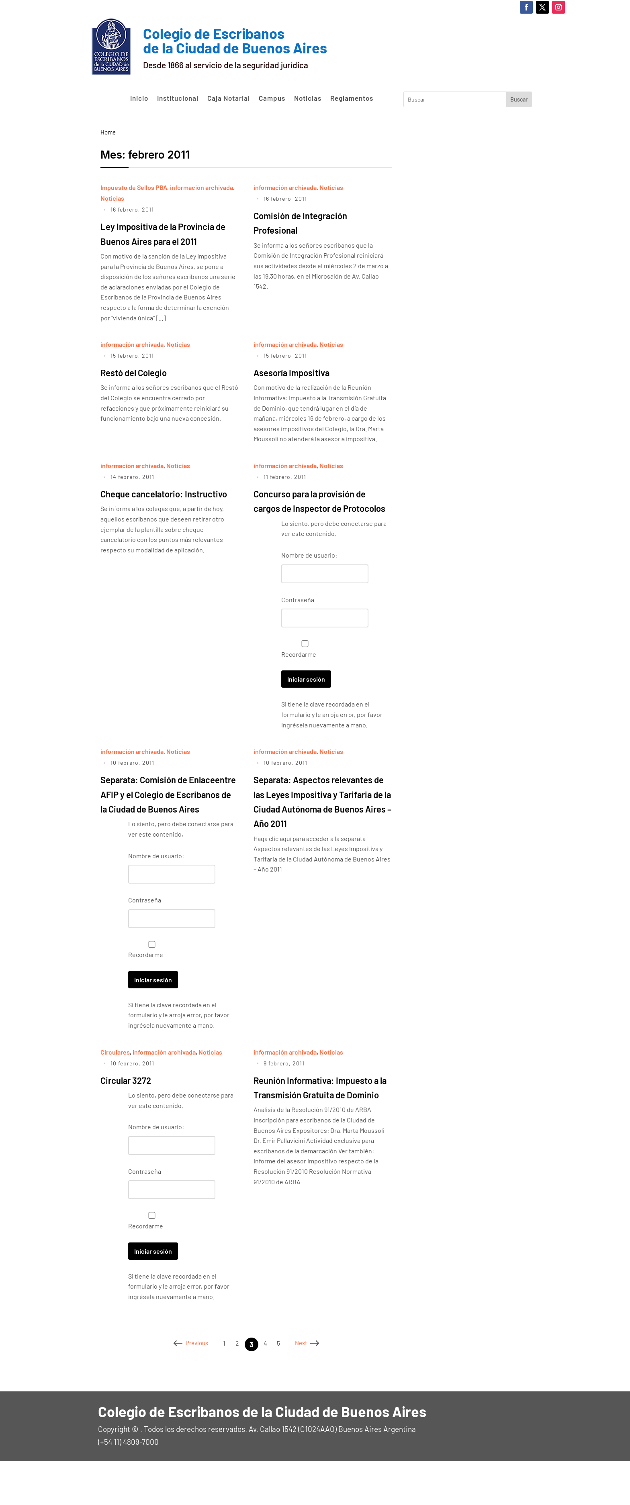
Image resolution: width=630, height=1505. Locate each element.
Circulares (115, 1096)
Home (108, 132)
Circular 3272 (133, 1123)
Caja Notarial (228, 98)
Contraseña (297, 628)
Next (314, 1388)
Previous (185, 1388)
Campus (272, 98)
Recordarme (303, 678)
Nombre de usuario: (309, 584)
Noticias (307, 98)
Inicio (139, 98)
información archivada (201, 187)
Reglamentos (351, 98)
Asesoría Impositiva (302, 386)
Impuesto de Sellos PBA (133, 187)
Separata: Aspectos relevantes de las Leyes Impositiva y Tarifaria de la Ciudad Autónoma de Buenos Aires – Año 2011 (319, 837)
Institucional (177, 98)
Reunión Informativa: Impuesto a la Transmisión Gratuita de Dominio (318, 1137)
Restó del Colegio (143, 386)
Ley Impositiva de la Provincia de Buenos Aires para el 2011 (165, 240)
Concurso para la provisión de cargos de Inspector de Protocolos (320, 522)
